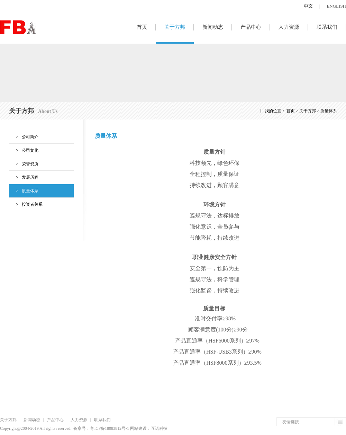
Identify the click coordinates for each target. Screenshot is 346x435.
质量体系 (23, 190)
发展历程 (23, 177)
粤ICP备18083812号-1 (109, 428)
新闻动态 (212, 27)
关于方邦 (174, 27)
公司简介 (23, 136)
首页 (142, 27)
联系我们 (327, 27)
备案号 (79, 428)
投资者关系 (26, 204)
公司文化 (23, 150)
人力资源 (289, 27)
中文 (308, 6)
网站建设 (138, 428)
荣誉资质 (23, 163)
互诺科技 (159, 428)
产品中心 (250, 27)
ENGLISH (336, 6)
